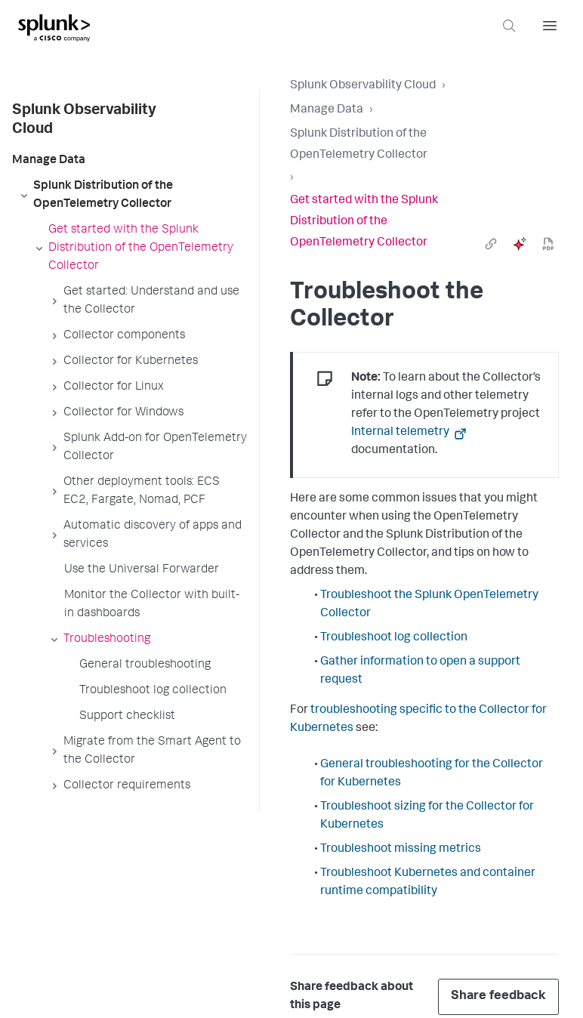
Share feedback (498, 996)
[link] (490, 243)
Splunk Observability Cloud (363, 86)
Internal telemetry (401, 433)
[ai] (519, 243)
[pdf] (548, 243)
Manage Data (326, 110)
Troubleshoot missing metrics (400, 850)
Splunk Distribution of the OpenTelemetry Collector (358, 145)
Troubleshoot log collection (393, 638)
